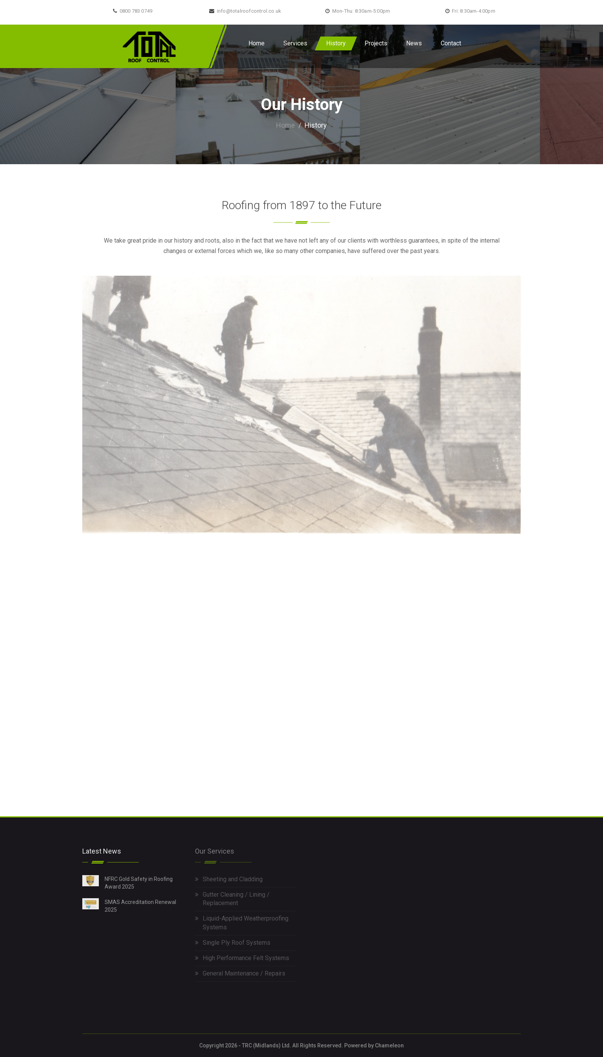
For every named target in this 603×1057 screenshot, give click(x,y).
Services (295, 43)
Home (256, 43)
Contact (451, 43)
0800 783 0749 (136, 11)
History (336, 43)
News (414, 43)
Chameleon (389, 1045)
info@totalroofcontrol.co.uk (249, 11)
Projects (376, 43)
